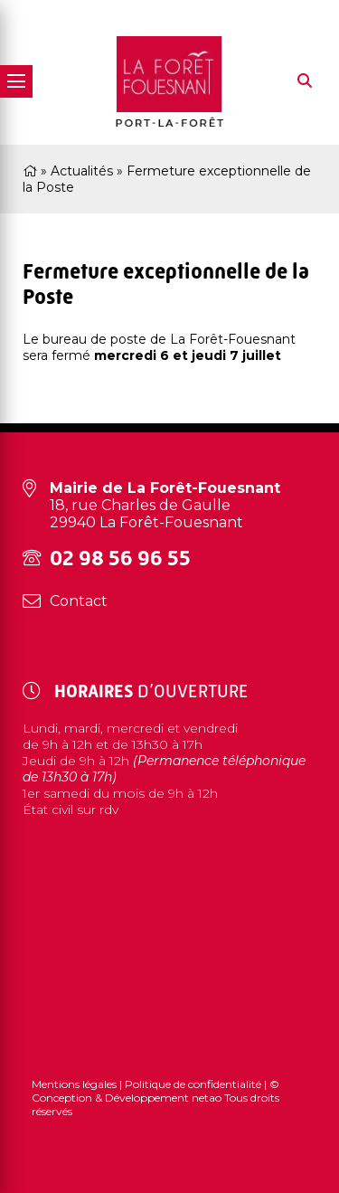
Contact (79, 601)
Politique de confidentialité (193, 1084)
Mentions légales (75, 1084)
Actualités (82, 171)
